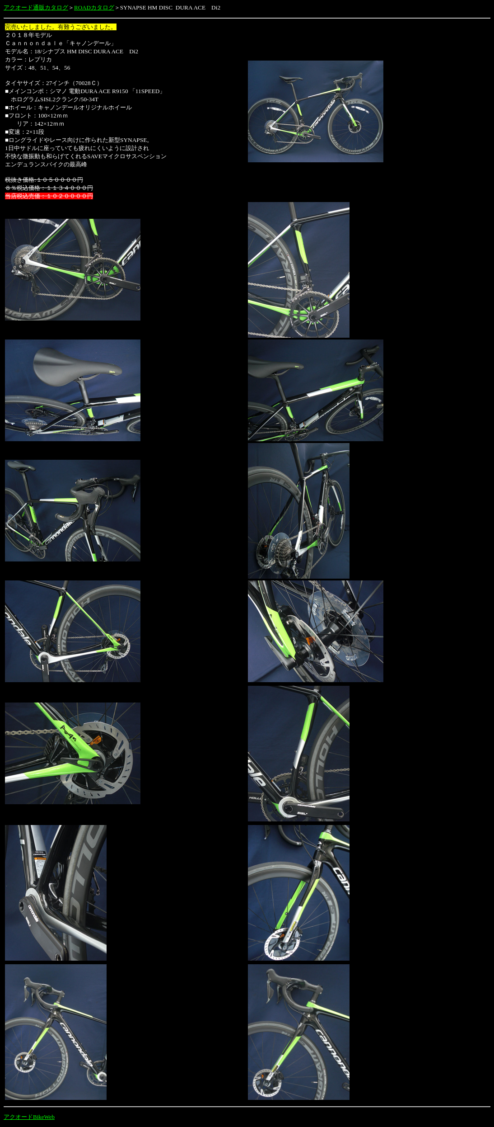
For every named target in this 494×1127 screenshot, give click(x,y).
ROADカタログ (94, 7)
